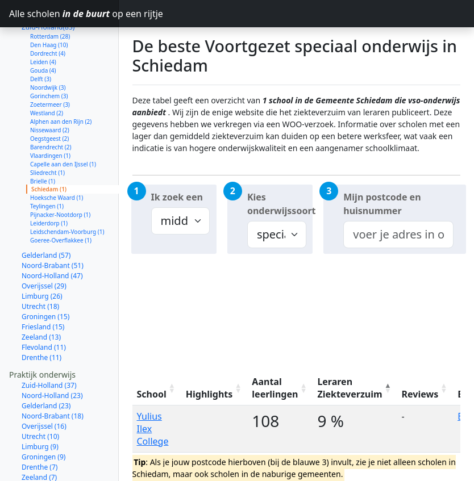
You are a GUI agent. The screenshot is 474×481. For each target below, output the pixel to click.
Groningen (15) (45, 276)
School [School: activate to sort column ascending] (152, 394)
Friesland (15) (43, 286)
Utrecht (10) (40, 396)
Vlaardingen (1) (50, 115)
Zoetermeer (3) (50, 64)
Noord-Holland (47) (52, 235)
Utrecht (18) (40, 266)
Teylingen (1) (47, 166)
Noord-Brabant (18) (53, 375)
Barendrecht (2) (51, 107)
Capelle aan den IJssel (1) (63, 124)
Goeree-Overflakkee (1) (61, 200)
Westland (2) (46, 73)
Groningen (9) (43, 416)
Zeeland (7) (39, 437)
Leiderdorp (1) (49, 183)
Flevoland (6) (42, 447)
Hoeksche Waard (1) (56, 157)
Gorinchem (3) (49, 56)
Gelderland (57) (46, 215)
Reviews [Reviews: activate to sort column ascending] (420, 394)
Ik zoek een (177, 197)
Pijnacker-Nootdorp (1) (60, 174)
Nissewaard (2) (49, 90)
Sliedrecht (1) (47, 132)
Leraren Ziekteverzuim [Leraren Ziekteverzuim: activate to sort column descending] (349, 387)
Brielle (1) (42, 141)
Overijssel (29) (44, 245)
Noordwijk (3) (47, 47)
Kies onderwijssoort (280, 204)
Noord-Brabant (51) (53, 225)
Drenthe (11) (41, 317)
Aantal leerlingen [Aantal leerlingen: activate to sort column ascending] (275, 387)
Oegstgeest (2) (49, 98)
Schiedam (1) (48, 149)
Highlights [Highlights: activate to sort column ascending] (209, 394)
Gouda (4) (43, 30)
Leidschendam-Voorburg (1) (67, 191)
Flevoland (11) (44, 307)
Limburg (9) (40, 406)
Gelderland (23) (46, 365)
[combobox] (398, 234)
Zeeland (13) (41, 297)
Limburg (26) (42, 256)
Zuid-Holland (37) (49, 345)
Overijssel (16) (44, 386)
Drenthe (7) (39, 427)
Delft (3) (40, 39)
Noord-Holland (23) (52, 355)
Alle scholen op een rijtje (64, 13)
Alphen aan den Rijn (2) (61, 81)
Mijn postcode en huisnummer (382, 204)
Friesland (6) (41, 457)
